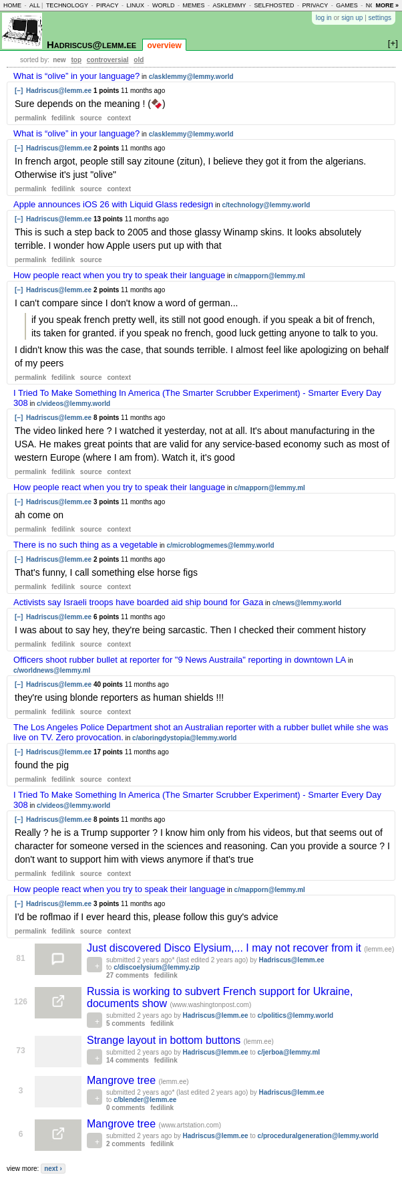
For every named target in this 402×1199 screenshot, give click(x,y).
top (76, 60)
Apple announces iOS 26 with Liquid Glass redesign (113, 204)
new (59, 60)
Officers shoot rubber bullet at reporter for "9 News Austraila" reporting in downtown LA (179, 660)
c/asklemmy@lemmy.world (191, 76)
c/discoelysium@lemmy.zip (157, 967)
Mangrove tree (123, 1080)
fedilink (63, 118)
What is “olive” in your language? (76, 76)
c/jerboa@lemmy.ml (289, 1052)
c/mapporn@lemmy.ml (269, 276)
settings (380, 17)
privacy (315, 5)
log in (324, 17)
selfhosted (274, 5)
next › (53, 1168)
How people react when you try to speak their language (119, 275)
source (91, 118)
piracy (107, 5)
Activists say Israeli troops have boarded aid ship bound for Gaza (138, 602)
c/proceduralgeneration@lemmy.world (318, 1135)
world (163, 5)
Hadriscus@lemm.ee (91, 44)
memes (193, 5)
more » (387, 5)
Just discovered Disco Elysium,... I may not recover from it (225, 948)
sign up (352, 17)
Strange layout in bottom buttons (165, 1040)
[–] (19, 90)
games (347, 5)
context (119, 118)
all (34, 5)
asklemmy (229, 5)
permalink (30, 118)
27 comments (127, 975)
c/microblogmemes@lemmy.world (220, 545)
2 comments (125, 1144)
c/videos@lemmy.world (73, 403)
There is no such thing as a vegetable (85, 545)
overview (164, 45)
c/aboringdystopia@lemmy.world (184, 738)
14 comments (127, 1060)
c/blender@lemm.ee (145, 1099)
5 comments (125, 1023)
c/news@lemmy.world (307, 603)
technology (67, 5)
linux (135, 5)
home (12, 5)
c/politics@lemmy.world (295, 1015)
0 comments (125, 1107)
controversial (108, 60)
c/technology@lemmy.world (266, 205)
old (139, 60)
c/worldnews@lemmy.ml (51, 670)
